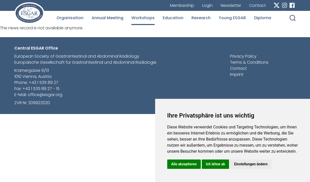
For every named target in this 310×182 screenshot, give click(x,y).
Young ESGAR (232, 18)
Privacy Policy (243, 56)
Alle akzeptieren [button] (184, 164)
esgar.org (29, 13)
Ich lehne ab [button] (215, 164)
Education (173, 18)
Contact (257, 5)
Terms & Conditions (249, 62)
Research (201, 18)
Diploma (262, 18)
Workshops (143, 18)
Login (207, 5)
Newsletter (231, 5)
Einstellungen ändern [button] (251, 164)
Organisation (70, 18)
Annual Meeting (107, 18)
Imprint (236, 74)
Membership (182, 5)
